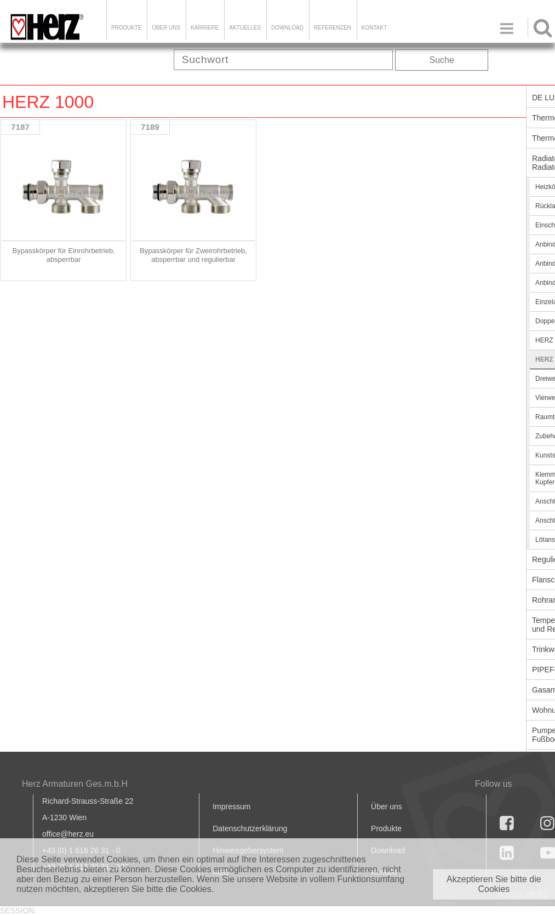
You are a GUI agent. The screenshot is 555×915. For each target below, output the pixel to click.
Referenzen (332, 28)
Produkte (126, 28)
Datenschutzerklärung (250, 828)
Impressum (231, 806)
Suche (442, 60)
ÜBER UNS (166, 28)
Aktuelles (245, 28)
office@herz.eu (68, 834)
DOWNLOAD (287, 28)
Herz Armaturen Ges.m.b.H (75, 783)
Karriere (205, 28)
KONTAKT (374, 28)
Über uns (386, 806)
